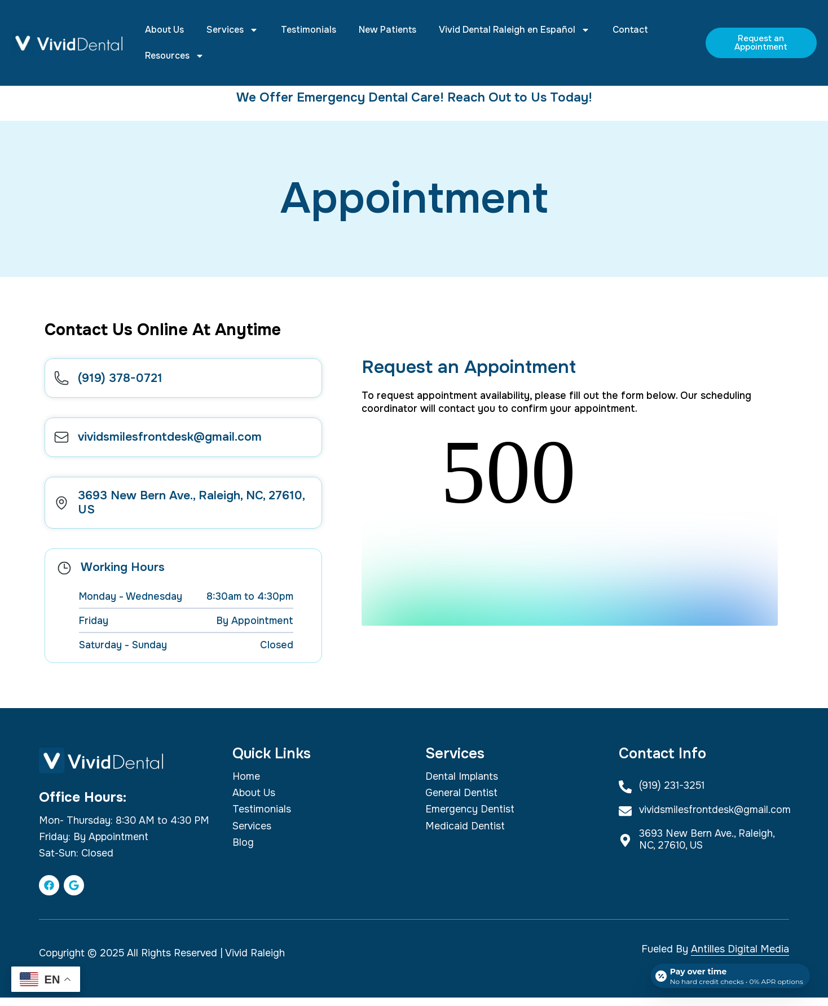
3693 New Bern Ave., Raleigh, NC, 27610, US (195, 510)
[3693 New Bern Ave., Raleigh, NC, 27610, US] (63, 510)
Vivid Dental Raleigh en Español (514, 30)
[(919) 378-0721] (63, 380)
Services (232, 30)
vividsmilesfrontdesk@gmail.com (174, 443)
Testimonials (308, 30)
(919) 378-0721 (124, 379)
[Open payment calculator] (729, 973)
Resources (174, 56)
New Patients (387, 30)
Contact (630, 30)
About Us (164, 30)
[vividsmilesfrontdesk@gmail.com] (63, 443)
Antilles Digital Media (740, 957)
